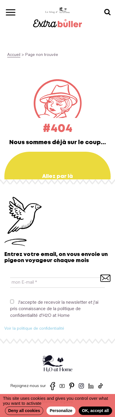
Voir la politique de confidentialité (34, 329)
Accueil (13, 55)
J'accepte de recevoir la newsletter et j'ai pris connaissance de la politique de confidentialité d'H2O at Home (54, 309)
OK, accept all (95, 410)
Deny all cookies (24, 410)
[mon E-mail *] (57, 282)
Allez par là (57, 176)
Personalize (61, 410)
